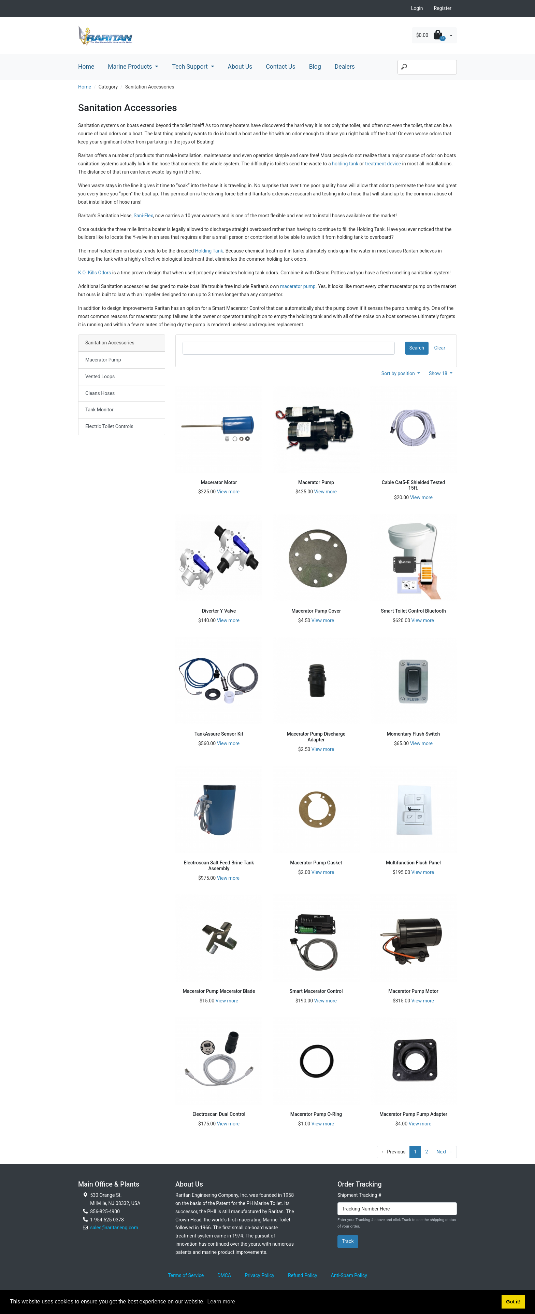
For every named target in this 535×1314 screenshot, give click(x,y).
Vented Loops (100, 376)
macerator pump (298, 286)
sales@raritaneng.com (114, 1227)
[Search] (427, 67)
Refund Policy (302, 1275)
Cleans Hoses (100, 393)
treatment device (383, 163)
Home (86, 66)
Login (417, 8)
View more (228, 491)
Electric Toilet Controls (109, 426)
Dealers (345, 66)
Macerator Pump (103, 359)
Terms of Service (186, 1275)
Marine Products (131, 66)
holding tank (345, 163)
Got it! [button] (513, 1301)
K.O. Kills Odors (94, 272)
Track (348, 1241)
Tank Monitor (99, 409)
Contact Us (280, 66)
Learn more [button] (221, 1301)
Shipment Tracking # (359, 1195)
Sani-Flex (143, 215)
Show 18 (439, 373)
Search (416, 348)
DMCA (224, 1275)
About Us (240, 66)
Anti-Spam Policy (349, 1275)
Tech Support (190, 66)
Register (442, 8)
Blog (315, 66)
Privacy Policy (259, 1275)
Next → (444, 1151)
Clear (439, 348)
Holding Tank (209, 251)
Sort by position (398, 373)
